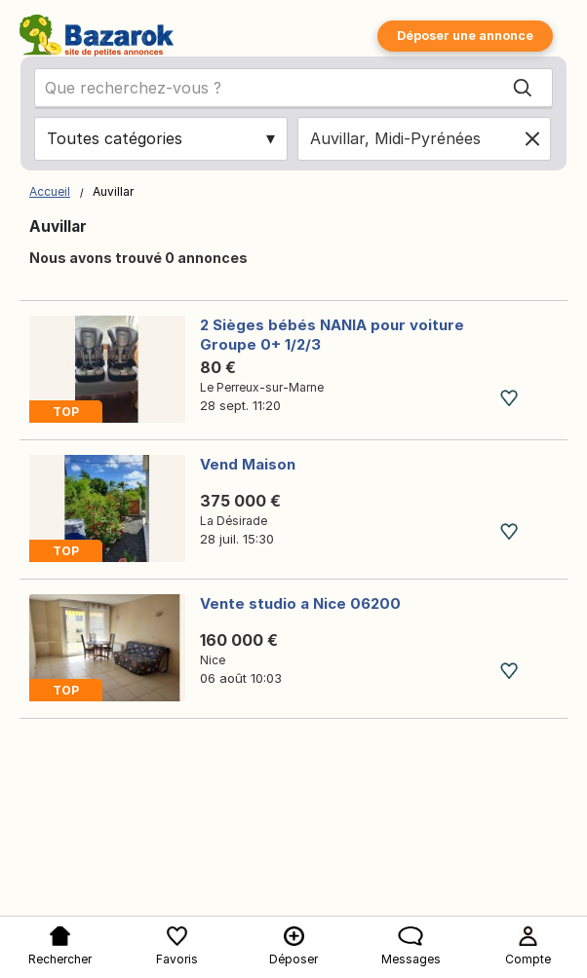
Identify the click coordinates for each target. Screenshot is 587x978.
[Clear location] (532, 138)
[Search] (522, 87)
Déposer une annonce (465, 35)
